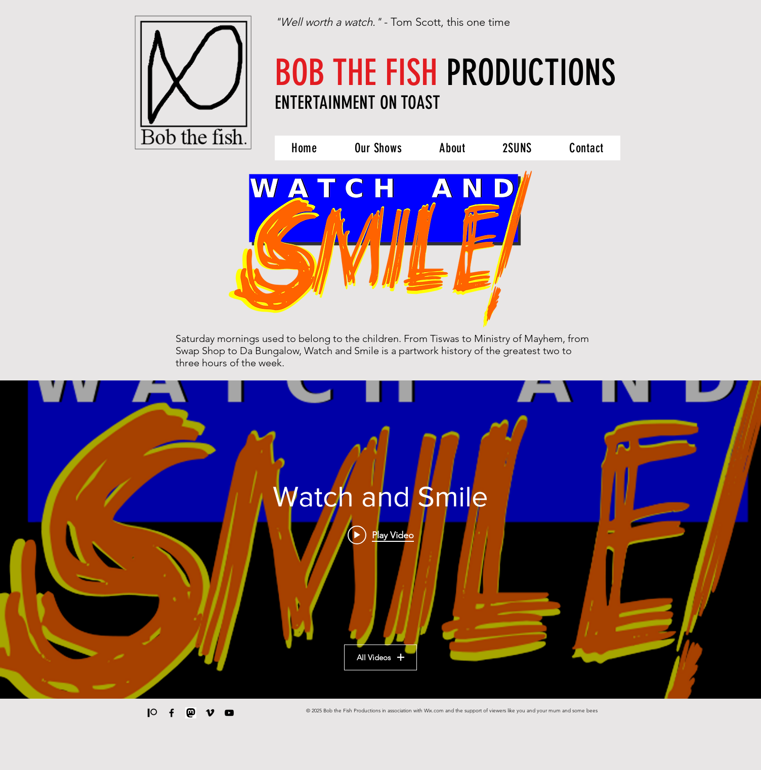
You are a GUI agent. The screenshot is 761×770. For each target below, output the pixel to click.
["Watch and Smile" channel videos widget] (380, 539)
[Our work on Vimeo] (210, 712)
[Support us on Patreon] (152, 712)
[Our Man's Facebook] (171, 712)
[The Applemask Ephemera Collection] (229, 712)
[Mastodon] (190, 712)
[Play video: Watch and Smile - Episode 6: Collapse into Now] (381, 535)
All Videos (380, 657)
